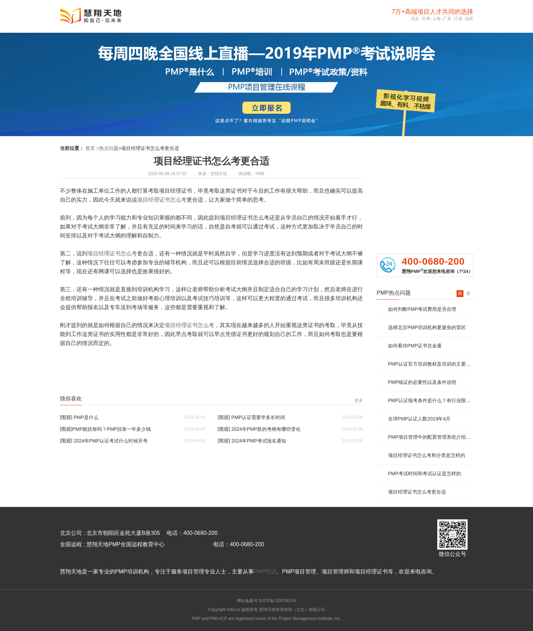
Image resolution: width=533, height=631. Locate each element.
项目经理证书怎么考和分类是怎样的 (426, 455)
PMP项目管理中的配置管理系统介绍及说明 (430, 437)
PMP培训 (265, 571)
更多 (359, 400)
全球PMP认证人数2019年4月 (419, 418)
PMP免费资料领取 (425, 187)
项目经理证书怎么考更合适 (417, 492)
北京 (415, 18)
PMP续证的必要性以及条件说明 (422, 382)
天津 (426, 18)
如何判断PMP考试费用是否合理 (422, 309)
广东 (447, 18)
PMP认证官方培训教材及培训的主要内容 (430, 364)
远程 (469, 18)
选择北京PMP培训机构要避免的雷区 (427, 327)
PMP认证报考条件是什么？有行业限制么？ (430, 400)
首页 (90, 148)
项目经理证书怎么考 (162, 200)
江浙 (458, 18)
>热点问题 (107, 148)
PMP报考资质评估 (425, 160)
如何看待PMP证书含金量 (415, 345)
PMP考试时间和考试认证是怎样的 (424, 473)
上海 (436, 18)
